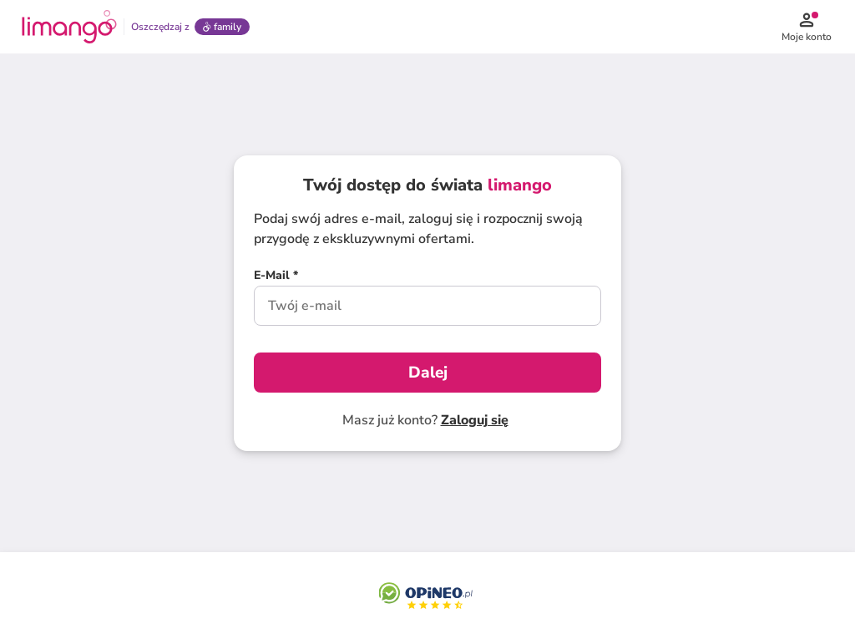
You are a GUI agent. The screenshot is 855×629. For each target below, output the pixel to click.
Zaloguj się (474, 420)
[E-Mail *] (276, 277)
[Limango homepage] (69, 27)
